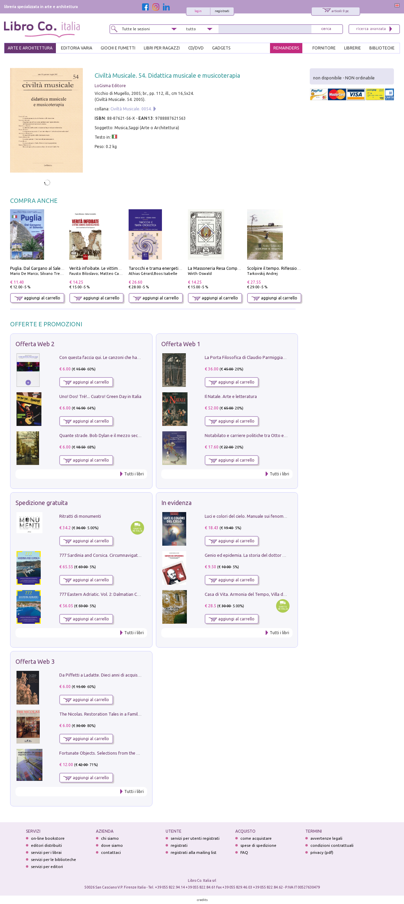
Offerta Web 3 (35, 661)
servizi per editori (47, 866)
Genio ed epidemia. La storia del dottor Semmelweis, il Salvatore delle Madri (279, 555)
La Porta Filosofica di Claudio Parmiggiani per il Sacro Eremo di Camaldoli (276, 357)
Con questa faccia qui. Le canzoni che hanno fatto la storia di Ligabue (126, 357)
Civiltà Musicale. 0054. (131, 109)
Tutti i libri (134, 474)
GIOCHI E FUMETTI (118, 48)
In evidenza (176, 502)
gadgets (221, 48)
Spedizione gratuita (41, 502)
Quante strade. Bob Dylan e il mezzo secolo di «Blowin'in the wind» (124, 435)
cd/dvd (196, 48)
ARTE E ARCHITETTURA (30, 48)
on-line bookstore (48, 838)
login (198, 11)
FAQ (244, 852)
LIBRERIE (352, 48)
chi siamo (110, 838)
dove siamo (112, 845)
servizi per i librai (46, 852)
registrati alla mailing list (193, 852)
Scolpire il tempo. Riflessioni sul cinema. (284, 268)
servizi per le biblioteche (53, 859)
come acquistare (256, 838)
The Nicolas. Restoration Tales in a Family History (107, 714)
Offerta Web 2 (35, 343)
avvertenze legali (326, 838)
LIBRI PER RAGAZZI (162, 48)
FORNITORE (324, 48)
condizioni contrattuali (332, 845)
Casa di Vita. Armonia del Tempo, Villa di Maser (251, 594)
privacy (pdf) (321, 852)
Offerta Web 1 (180, 343)
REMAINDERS (286, 48)
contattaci (111, 852)
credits (202, 900)
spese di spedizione (258, 845)
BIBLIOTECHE (382, 48)
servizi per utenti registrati (195, 838)
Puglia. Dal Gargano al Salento (38, 268)
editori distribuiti (46, 845)
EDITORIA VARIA (76, 48)
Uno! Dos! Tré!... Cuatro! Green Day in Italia (100, 396)
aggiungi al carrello (37, 298)
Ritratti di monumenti (80, 516)
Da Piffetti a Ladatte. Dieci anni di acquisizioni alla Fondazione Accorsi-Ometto (136, 675)
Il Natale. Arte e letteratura (231, 396)
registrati (222, 11)
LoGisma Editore (110, 85)
